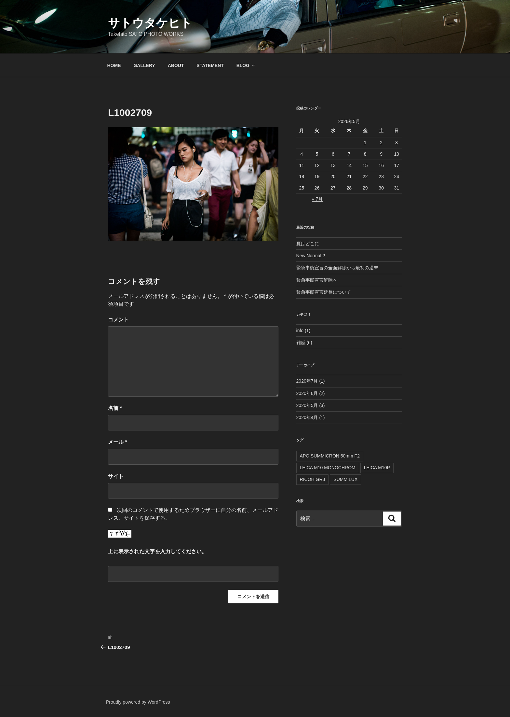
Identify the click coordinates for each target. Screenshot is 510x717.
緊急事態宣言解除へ (316, 280)
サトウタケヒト (150, 23)
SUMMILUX (345, 479)
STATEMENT (209, 65)
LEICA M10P (377, 467)
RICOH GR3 (312, 479)
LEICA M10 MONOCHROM (328, 467)
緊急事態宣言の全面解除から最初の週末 (337, 267)
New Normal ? (310, 255)
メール (117, 442)
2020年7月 (307, 381)
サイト (116, 476)
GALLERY (144, 65)
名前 (115, 408)
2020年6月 (307, 393)
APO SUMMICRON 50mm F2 (330, 455)
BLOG (246, 65)
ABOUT (176, 65)
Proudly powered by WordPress (138, 702)
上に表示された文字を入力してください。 (157, 551)
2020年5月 (307, 405)
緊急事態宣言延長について (323, 292)
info (300, 330)
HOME (114, 65)
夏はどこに (307, 243)
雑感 (300, 342)
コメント (118, 319)
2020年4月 (307, 417)
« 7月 (317, 199)
